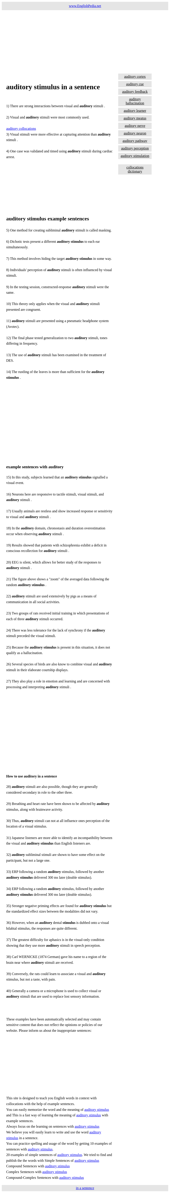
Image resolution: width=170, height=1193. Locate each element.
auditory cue (135, 84)
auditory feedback (135, 91)
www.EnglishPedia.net (85, 6)
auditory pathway (135, 141)
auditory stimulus (96, 1109)
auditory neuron (135, 133)
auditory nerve (135, 126)
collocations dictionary (134, 169)
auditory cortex (135, 76)
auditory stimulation (135, 156)
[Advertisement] (85, 41)
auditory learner (135, 111)
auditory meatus (135, 118)
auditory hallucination (135, 101)
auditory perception (135, 148)
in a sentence (85, 1188)
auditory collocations (21, 128)
